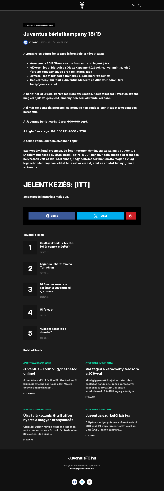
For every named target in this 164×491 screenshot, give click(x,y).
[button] (133, 5)
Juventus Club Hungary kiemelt (39, 25)
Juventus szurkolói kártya (108, 415)
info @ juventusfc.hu (82, 468)
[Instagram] (89, 482)
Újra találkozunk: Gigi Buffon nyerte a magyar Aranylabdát (48, 417)
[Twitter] (82, 482)
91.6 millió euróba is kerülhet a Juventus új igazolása (55, 288)
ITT (82, 184)
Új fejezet (46, 309)
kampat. (96, 465)
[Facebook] (74, 482)
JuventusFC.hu (82, 458)
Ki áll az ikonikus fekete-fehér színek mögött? (57, 244)
